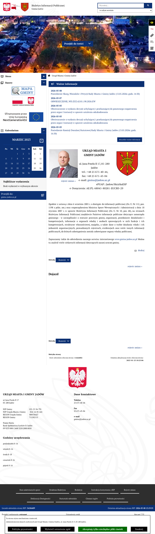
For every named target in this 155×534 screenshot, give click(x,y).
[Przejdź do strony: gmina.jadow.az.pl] (152, 35)
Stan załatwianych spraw (30, 509)
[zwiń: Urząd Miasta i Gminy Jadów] (44, 82)
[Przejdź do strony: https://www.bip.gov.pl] (152, 29)
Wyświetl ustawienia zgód (57, 529)
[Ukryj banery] (44, 267)
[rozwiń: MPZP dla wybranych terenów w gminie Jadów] (44, 240)
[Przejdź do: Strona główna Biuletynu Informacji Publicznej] (49, 76)
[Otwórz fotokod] (152, 48)
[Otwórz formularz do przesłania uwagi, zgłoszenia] (152, 42)
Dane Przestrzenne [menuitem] (10, 184)
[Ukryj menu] (44, 76)
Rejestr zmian (129, 509)
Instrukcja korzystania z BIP (103, 509)
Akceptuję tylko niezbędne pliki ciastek (102, 529)
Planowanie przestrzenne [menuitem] (13, 211)
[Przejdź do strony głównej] (34, 7)
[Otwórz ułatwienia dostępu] (152, 22)
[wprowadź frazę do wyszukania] (120, 5)
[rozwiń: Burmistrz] (44, 142)
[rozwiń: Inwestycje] (44, 206)
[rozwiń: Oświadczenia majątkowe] (44, 190)
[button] (127, 175)
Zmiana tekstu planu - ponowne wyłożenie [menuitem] (16, 234)
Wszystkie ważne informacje (129, 139)
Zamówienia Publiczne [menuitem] (12, 195)
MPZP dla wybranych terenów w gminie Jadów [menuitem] (20, 242)
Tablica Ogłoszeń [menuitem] (9, 163)
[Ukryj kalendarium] (44, 315)
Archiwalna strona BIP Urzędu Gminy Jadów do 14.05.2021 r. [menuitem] (19, 251)
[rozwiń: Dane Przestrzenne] (44, 185)
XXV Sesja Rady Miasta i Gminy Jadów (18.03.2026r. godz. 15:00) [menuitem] (19, 259)
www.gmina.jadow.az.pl (126, 239)
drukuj (141, 250)
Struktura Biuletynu (57, 509)
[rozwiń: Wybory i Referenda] (44, 174)
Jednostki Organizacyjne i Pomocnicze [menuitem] (19, 147)
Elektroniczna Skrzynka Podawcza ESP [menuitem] (19, 152)
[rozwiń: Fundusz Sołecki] (44, 201)
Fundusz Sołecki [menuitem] (9, 200)
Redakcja (78, 509)
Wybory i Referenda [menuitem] (10, 174)
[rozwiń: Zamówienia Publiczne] (44, 195)
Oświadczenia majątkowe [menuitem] (13, 190)
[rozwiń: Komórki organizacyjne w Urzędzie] (44, 96)
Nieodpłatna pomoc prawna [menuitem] (14, 168)
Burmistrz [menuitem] (6, 142)
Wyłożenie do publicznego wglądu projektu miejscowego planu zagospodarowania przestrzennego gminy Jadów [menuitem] (21, 222)
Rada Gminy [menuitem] (7, 136)
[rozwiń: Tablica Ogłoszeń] (44, 163)
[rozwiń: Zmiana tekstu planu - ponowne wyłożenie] (44, 232)
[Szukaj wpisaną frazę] (148, 5)
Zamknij (139, 529)
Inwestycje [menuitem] (6, 206)
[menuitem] (23, 89)
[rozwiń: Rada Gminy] (44, 136)
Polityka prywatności (22, 529)
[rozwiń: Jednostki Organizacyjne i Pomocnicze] (44, 147)
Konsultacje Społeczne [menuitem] (12, 158)
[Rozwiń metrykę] (63, 260)
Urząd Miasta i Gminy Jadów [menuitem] (14, 81)
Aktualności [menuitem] (7, 131)
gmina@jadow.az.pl (98, 180)
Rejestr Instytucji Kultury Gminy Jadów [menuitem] (20, 179)
